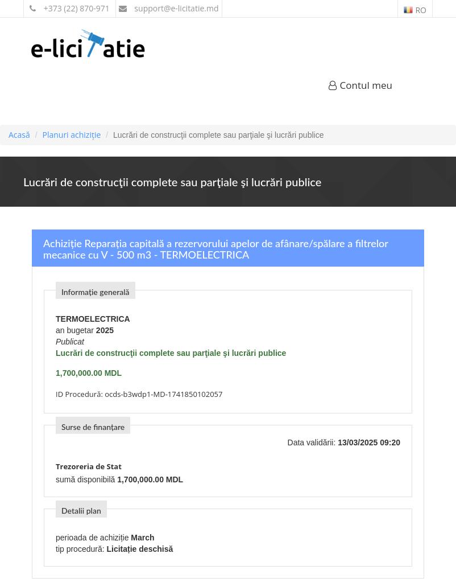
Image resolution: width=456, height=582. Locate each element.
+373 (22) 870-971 (70, 8)
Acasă (19, 134)
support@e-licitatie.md (169, 8)
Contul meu (360, 85)
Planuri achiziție (71, 134)
